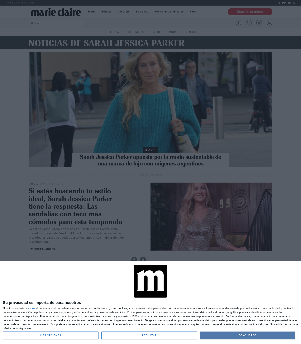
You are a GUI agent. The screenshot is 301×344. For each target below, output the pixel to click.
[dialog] (150, 302)
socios (31, 308)
